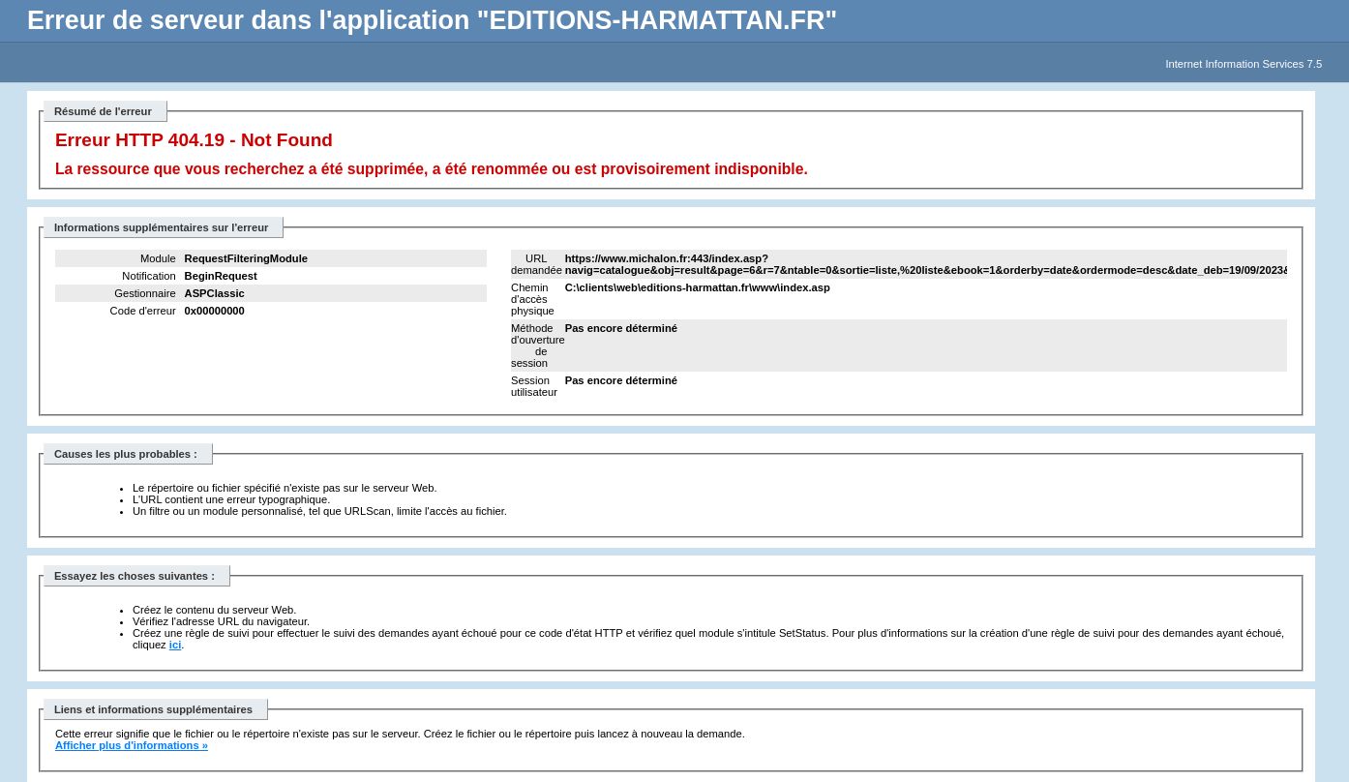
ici (175, 644)
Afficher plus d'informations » (131, 745)
